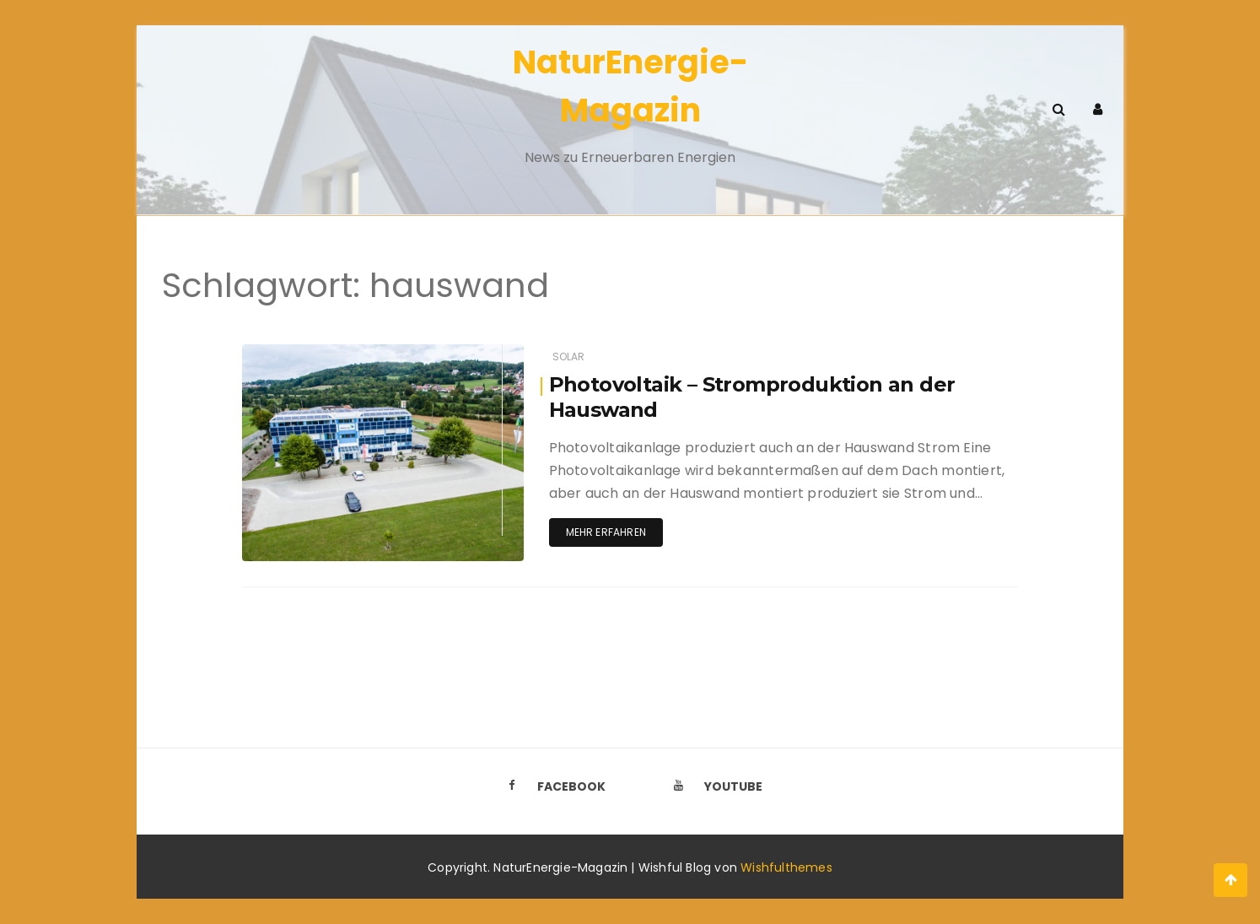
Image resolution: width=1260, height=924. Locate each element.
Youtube (713, 786)
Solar (568, 356)
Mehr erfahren (606, 532)
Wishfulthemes (786, 867)
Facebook (552, 786)
